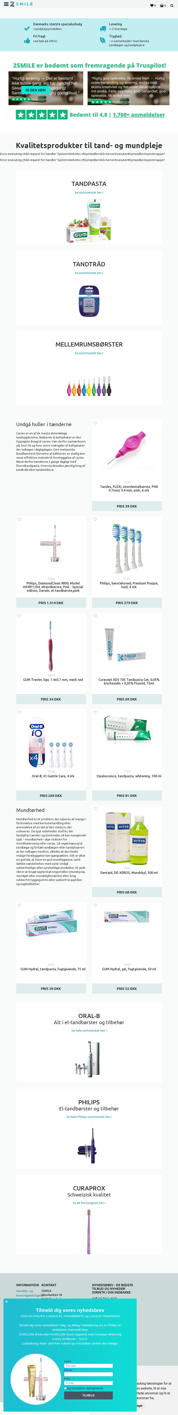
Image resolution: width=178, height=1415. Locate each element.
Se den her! (36, 90)
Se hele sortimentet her (89, 1030)
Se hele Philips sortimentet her (89, 1117)
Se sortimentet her (89, 192)
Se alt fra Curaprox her (89, 1203)
